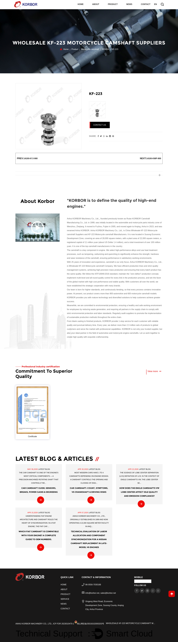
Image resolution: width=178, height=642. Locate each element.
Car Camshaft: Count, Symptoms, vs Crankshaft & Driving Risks (89, 489)
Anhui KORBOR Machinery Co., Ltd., (34, 623)
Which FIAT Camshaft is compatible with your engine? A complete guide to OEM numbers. (39, 535)
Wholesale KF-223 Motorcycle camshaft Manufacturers (131, 623)
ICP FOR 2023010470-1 (64, 623)
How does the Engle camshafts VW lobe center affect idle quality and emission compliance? (139, 491)
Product (113, 4)
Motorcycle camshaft (90, 49)
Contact (145, 4)
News (129, 4)
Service (65, 598)
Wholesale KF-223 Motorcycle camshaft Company (91, 266)
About (95, 4)
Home (81, 4)
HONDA (105, 49)
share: (92, 136)
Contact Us (99, 124)
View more (154, 371)
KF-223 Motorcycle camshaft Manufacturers (107, 234)
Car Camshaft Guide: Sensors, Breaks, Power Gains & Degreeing (39, 489)
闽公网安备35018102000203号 (90, 623)
